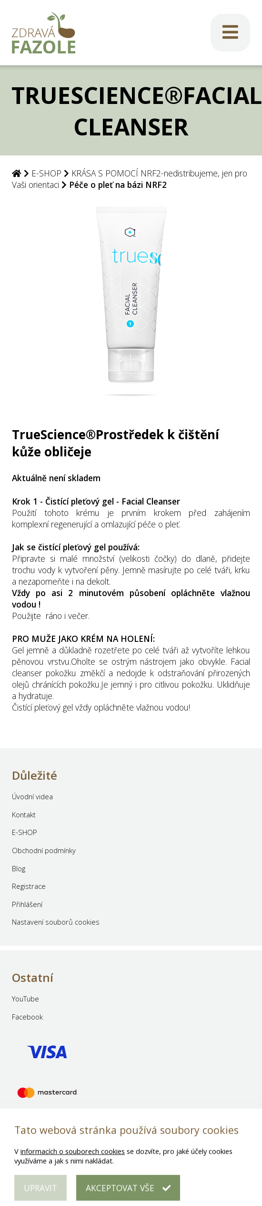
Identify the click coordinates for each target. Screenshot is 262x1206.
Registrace (29, 886)
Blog (18, 868)
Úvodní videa (32, 796)
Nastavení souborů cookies (56, 922)
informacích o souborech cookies (72, 1158)
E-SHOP (46, 173)
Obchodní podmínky (44, 850)
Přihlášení (27, 904)
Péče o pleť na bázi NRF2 (118, 184)
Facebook (27, 1016)
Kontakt (24, 814)
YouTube (25, 998)
